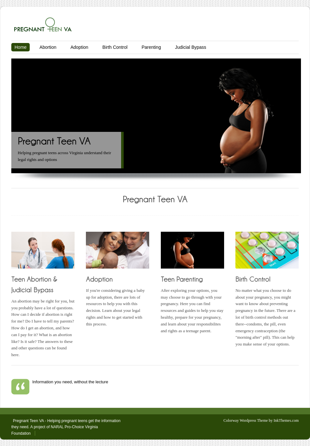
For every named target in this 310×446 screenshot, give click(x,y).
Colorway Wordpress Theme (245, 420)
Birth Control (115, 47)
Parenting (151, 47)
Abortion (47, 47)
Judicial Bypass (190, 47)
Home (20, 47)
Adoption (79, 47)
